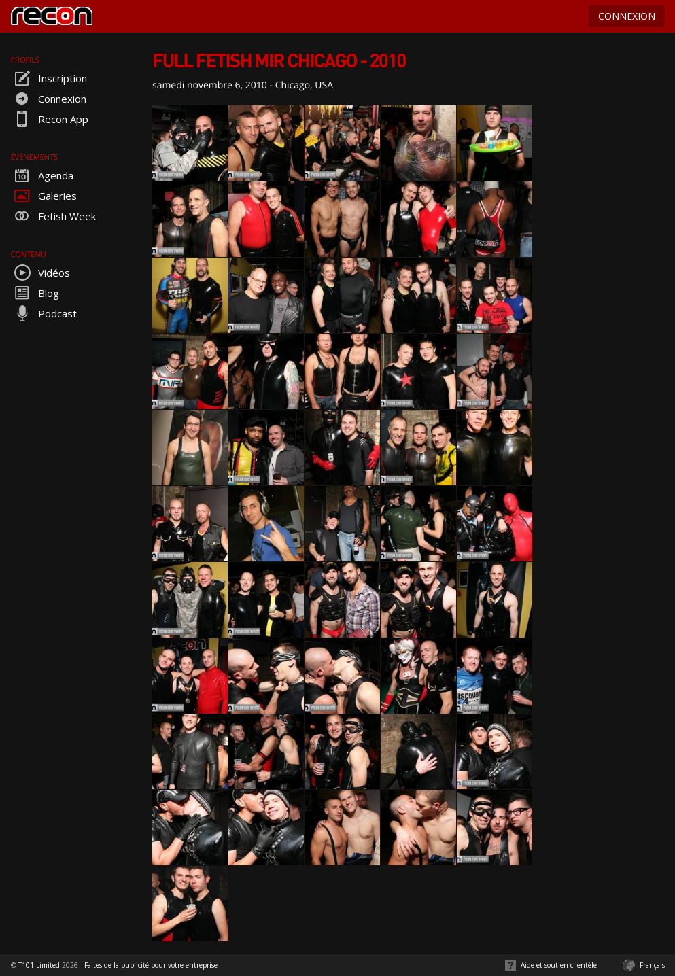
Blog (35, 293)
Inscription (49, 78)
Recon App (49, 119)
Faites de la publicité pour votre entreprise (151, 965)
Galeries (44, 196)
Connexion (48, 98)
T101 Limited (39, 965)
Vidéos (40, 272)
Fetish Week (53, 216)
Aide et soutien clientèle (559, 965)
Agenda (42, 175)
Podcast (44, 313)
